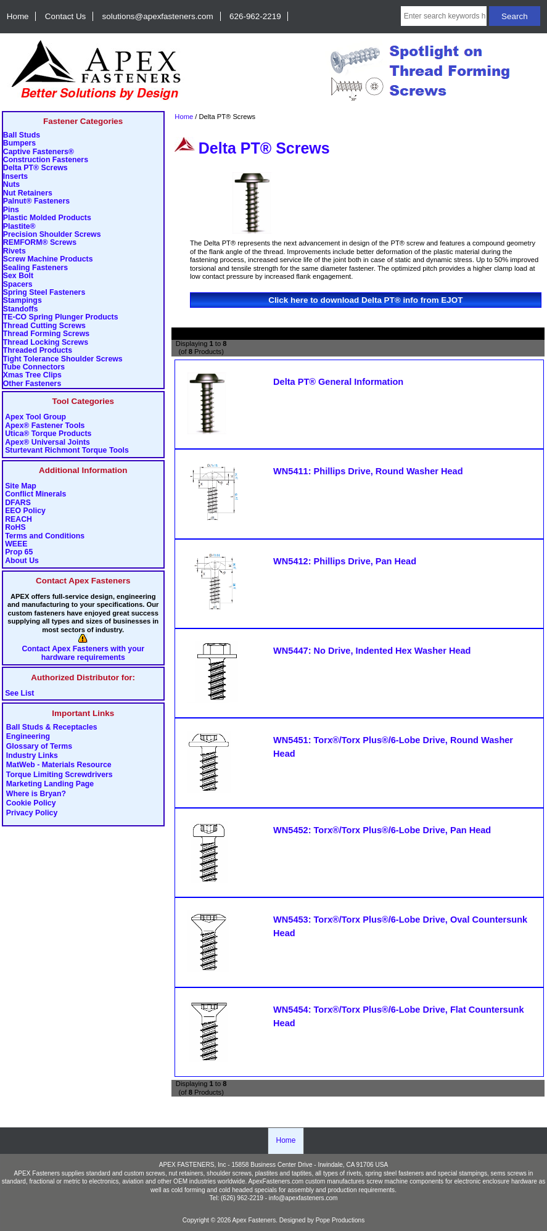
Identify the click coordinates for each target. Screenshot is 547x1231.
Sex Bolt (18, 276)
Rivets (14, 251)
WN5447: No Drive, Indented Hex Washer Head (372, 651)
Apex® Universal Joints (47, 442)
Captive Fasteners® (38, 152)
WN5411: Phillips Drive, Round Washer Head (368, 471)
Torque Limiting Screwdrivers (59, 774)
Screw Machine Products (48, 259)
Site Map (20, 486)
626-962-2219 (255, 16)
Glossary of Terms (39, 746)
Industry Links (32, 756)
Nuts (11, 185)
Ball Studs (21, 135)
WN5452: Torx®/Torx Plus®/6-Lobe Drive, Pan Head (382, 830)
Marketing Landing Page (50, 784)
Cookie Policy (31, 803)
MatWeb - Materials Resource (59, 765)
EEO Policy (25, 511)
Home (18, 16)
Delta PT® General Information (338, 382)
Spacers (18, 285)
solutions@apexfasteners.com (157, 16)
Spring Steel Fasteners (44, 293)
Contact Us (65, 16)
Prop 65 (19, 552)
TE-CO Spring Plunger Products (60, 317)
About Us (22, 561)
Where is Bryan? (36, 793)
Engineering (28, 737)
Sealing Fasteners (35, 268)
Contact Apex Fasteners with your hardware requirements (83, 653)
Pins (11, 210)
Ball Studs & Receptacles (51, 727)
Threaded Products (37, 351)
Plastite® (19, 227)
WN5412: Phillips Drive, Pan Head (344, 561)
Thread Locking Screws (45, 343)
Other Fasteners (32, 384)
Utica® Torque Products (48, 434)
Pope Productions (340, 1220)
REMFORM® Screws (39, 243)
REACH (18, 520)
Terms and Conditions (44, 536)
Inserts (15, 177)
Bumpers (19, 143)
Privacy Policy (32, 813)
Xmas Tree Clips (32, 375)
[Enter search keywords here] (444, 16)
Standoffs (20, 309)
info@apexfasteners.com (303, 1198)
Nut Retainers (27, 193)
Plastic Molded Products (47, 218)
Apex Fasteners (254, 1220)
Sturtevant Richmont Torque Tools (67, 451)
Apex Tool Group (35, 417)
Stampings (22, 301)
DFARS (18, 503)
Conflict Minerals (35, 494)
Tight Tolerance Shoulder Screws (63, 359)
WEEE (16, 544)
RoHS (15, 528)
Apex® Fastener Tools (44, 426)
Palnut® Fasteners (36, 201)
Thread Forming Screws (46, 334)
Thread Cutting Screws (44, 326)
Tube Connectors (34, 367)
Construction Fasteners (45, 160)
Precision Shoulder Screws (52, 235)
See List (19, 694)
